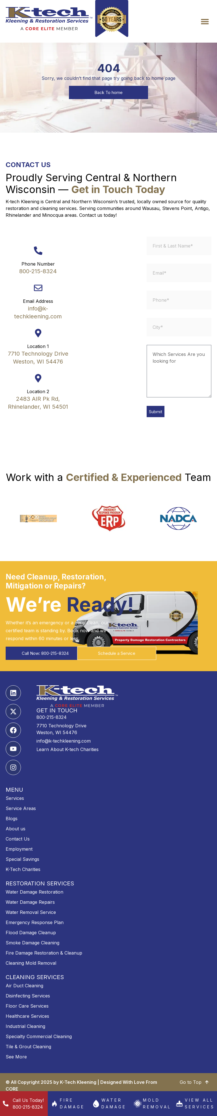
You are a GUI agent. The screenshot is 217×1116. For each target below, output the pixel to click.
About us (15, 828)
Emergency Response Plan (35, 922)
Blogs (12, 818)
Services (15, 798)
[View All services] (179, 1104)
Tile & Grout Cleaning (28, 1046)
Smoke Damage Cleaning (32, 943)
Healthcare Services (27, 1016)
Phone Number (38, 264)
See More (16, 1057)
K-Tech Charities (23, 869)
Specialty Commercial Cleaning (39, 1036)
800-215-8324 (38, 271)
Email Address (38, 301)
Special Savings (22, 859)
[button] (205, 21)
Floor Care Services (27, 1006)
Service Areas (21, 808)
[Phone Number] (38, 250)
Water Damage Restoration (34, 892)
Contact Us (18, 839)
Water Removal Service (31, 912)
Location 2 (38, 391)
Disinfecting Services (28, 996)
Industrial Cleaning (25, 1026)
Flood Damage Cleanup (31, 932)
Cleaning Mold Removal (31, 963)
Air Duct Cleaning (24, 985)
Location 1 (38, 346)
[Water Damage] (96, 1104)
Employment (19, 849)
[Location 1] (38, 333)
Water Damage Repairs (30, 902)
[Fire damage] (54, 1104)
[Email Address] (38, 288)
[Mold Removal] (138, 1104)
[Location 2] (38, 378)
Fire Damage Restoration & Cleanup (44, 953)
